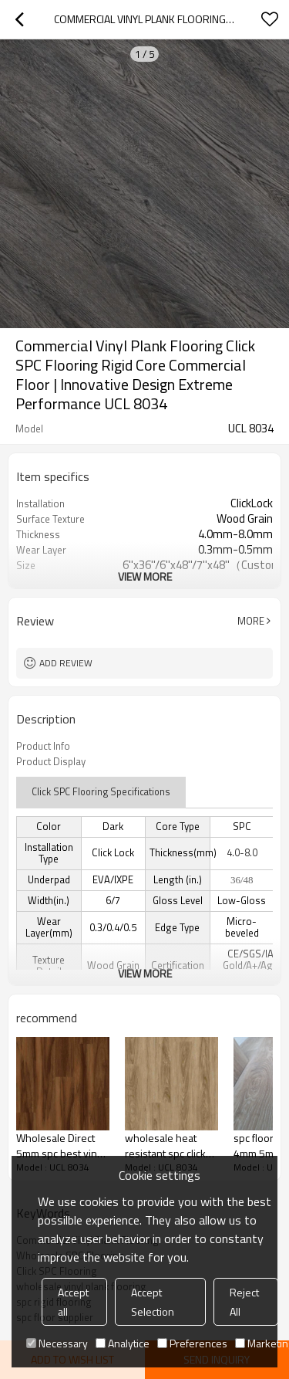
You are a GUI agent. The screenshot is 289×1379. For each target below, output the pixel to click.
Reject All (244, 1302)
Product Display (51, 761)
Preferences (192, 1343)
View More (145, 576)
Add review (65, 663)
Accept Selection (152, 1302)
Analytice (123, 1343)
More (250, 621)
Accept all (73, 1302)
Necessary (57, 1343)
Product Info (43, 746)
